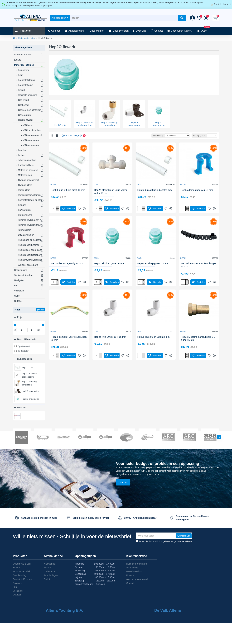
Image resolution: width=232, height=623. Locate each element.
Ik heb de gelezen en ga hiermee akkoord (164, 541)
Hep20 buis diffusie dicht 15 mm (68, 190)
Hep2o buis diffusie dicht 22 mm (154, 190)
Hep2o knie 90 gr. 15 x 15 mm (110, 336)
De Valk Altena (167, 610)
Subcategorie (24, 358)
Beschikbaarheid (26, 339)
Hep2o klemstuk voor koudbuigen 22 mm (69, 338)
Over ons (123, 482)
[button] (219, 437)
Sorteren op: (158, 135)
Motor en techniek (26, 38)
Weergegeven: (199, 135)
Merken (21, 407)
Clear (41, 310)
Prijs (19, 317)
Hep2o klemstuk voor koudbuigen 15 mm (199, 265)
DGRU (53, 185)
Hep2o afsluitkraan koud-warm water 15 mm (110, 192)
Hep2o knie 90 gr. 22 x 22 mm (153, 336)
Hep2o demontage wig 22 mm (67, 263)
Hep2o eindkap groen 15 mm (109, 263)
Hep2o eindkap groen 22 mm (152, 263)
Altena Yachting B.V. (64, 610)
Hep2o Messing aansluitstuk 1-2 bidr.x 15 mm (198, 338)
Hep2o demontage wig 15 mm (197, 190)
